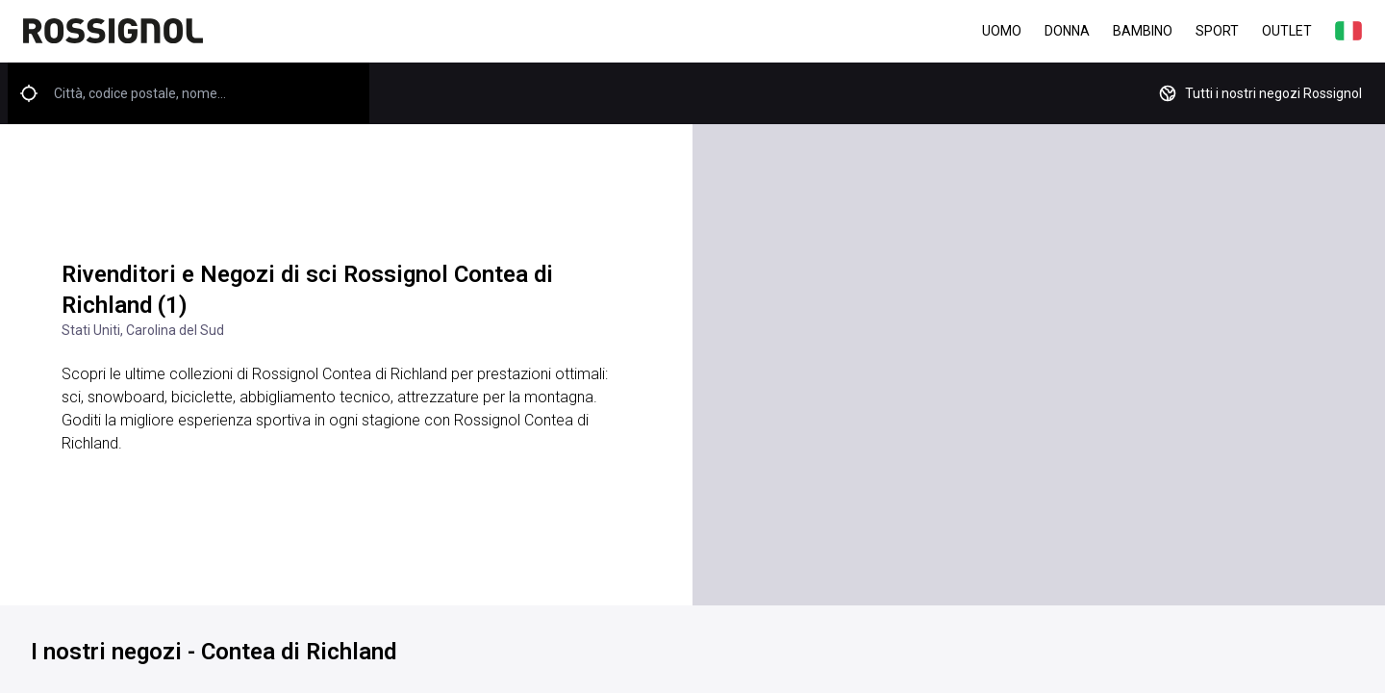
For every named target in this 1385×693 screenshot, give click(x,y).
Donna (1067, 30)
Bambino (1142, 30)
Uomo (1001, 30)
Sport (1217, 30)
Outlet (1287, 30)
